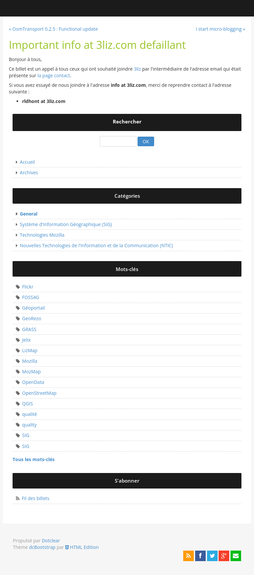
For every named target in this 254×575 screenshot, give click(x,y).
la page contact (53, 75)
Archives (29, 172)
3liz (137, 69)
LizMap (29, 350)
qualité (29, 414)
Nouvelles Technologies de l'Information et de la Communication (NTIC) (96, 245)
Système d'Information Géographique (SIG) (66, 224)
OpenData (33, 382)
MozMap (31, 371)
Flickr (27, 287)
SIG (25, 435)
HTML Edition (82, 547)
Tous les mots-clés (34, 459)
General (28, 214)
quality (29, 425)
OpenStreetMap (39, 393)
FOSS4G (30, 297)
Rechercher (127, 121)
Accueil (27, 162)
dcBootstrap (42, 547)
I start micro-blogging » (220, 29)
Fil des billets (35, 498)
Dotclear (51, 540)
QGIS (27, 403)
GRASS (29, 329)
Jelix (26, 340)
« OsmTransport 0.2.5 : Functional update (53, 29)
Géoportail (33, 308)
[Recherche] (118, 141)
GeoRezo (31, 318)
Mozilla (29, 361)
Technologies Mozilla (42, 235)
